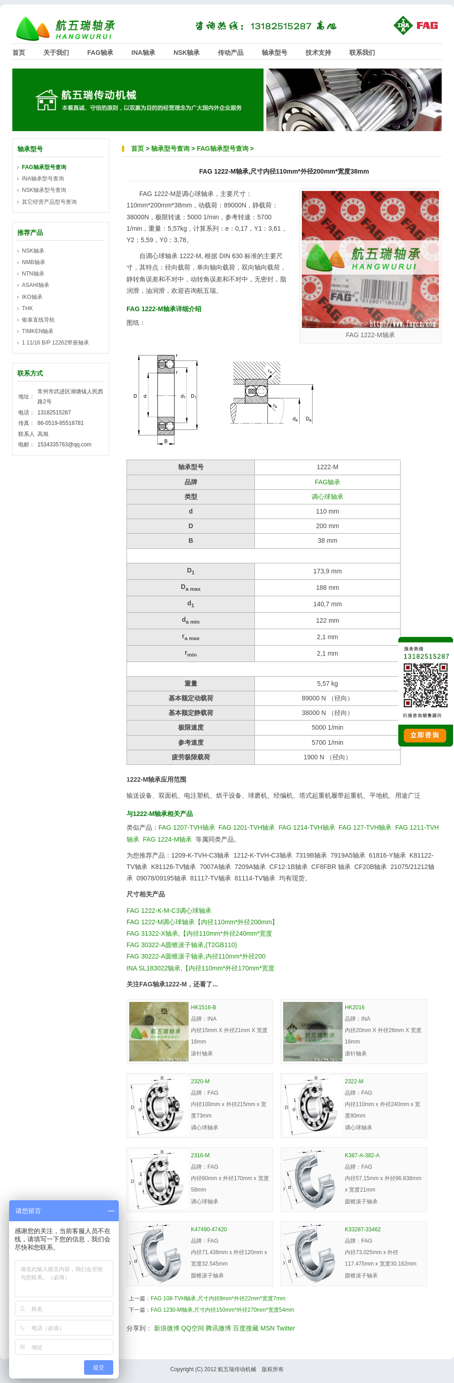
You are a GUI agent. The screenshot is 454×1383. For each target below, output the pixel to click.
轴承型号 (274, 52)
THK (27, 308)
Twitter (285, 1328)
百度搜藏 (246, 1328)
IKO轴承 (32, 297)
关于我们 (56, 52)
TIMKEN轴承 (37, 331)
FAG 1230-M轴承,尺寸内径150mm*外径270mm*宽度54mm (222, 1310)
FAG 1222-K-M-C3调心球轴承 (169, 910)
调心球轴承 (327, 496)
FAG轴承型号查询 (222, 148)
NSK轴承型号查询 (44, 190)
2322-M (354, 1081)
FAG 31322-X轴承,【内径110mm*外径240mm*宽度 (199, 933)
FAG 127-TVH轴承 (364, 827)
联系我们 (362, 52)
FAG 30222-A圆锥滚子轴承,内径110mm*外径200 (196, 956)
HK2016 (354, 1007)
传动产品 (230, 52)
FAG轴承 (100, 52)
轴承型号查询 (170, 148)
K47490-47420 (209, 1229)
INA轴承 (143, 52)
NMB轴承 (33, 262)
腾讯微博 (218, 1328)
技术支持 (318, 52)
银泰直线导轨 (38, 320)
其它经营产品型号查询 (49, 202)
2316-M (200, 1155)
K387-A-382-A (362, 1155)
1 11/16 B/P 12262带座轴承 (55, 342)
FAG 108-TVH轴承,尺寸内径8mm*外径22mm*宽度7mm (218, 1298)
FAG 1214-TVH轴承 (307, 827)
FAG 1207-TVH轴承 (186, 827)
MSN (267, 1328)
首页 (18, 52)
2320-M (200, 1081)
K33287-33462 (363, 1229)
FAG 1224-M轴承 (167, 839)
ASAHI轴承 (35, 285)
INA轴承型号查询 (43, 178)
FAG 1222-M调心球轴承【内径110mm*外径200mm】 (202, 922)
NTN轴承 (33, 273)
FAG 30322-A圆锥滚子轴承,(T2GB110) (182, 944)
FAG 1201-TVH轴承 (246, 827)
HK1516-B (203, 1007)
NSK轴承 (187, 52)
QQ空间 (192, 1328)
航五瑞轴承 (71, 28)
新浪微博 (166, 1328)
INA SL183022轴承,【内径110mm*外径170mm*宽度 (201, 968)
